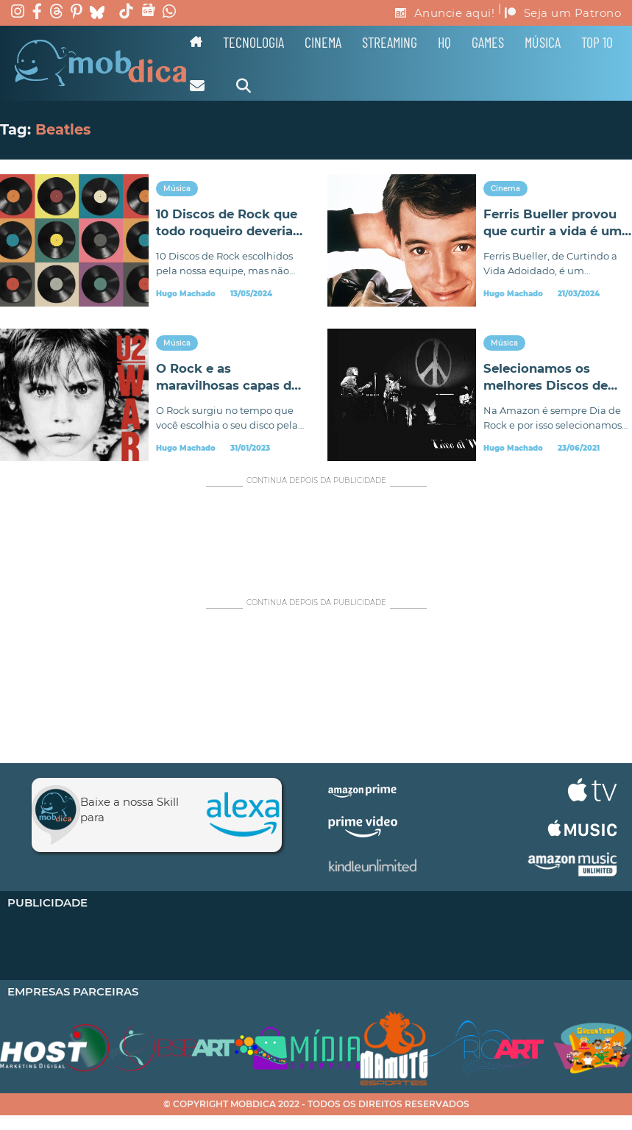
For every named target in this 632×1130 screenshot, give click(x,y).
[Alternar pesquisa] (243, 86)
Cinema (323, 42)
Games (488, 42)
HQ (444, 42)
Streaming (389, 42)
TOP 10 (597, 42)
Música (543, 42)
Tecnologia (253, 42)
